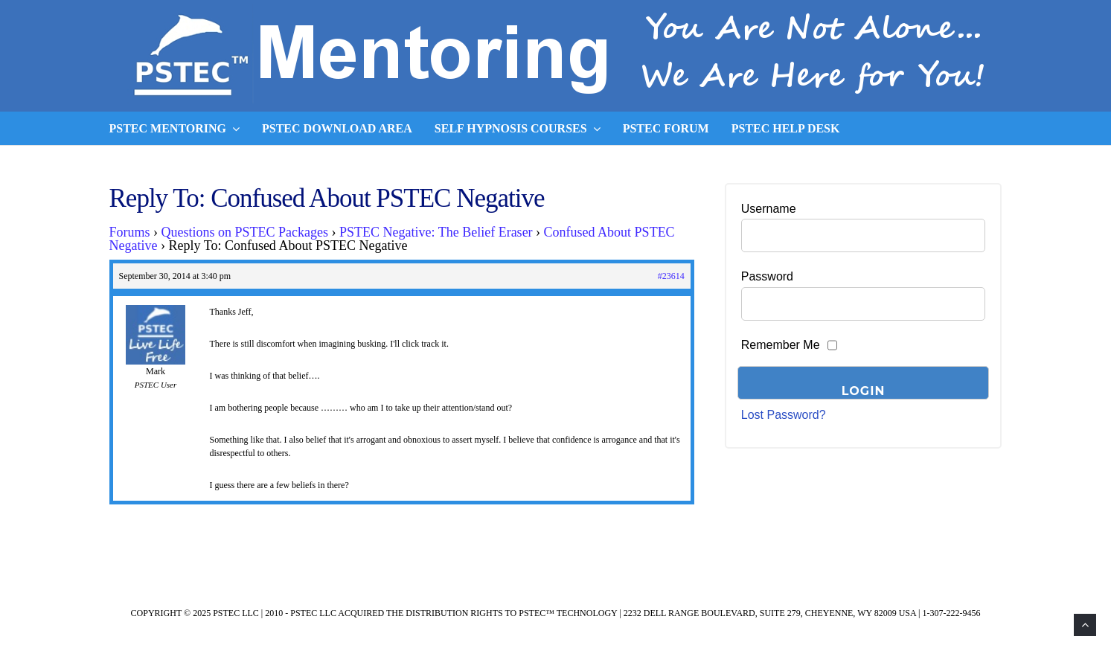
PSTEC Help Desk (785, 128)
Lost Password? (783, 414)
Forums (129, 232)
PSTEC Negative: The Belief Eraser (436, 232)
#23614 (671, 276)
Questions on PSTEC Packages (245, 232)
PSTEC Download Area (337, 128)
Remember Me (780, 345)
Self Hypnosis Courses (518, 128)
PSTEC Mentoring (174, 128)
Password (767, 276)
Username (768, 208)
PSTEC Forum (666, 128)
